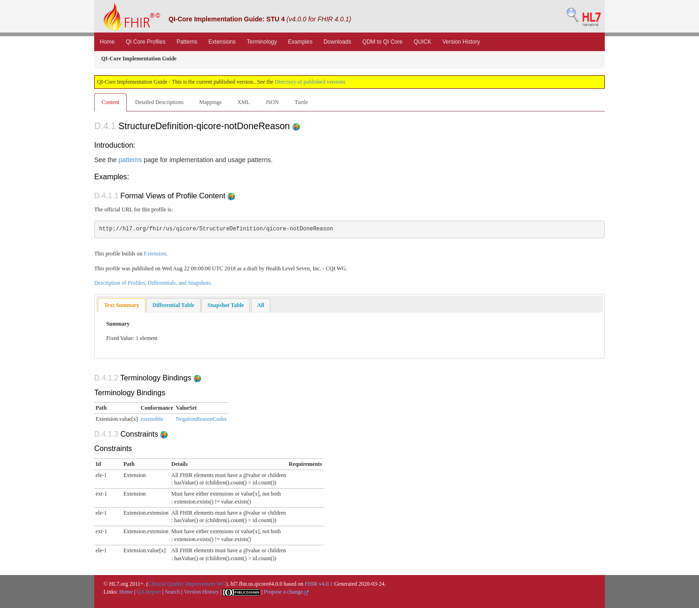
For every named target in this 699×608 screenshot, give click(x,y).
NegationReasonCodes (201, 419)
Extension (155, 253)
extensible (152, 419)
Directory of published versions (310, 81)
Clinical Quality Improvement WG (187, 584)
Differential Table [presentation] (173, 305)
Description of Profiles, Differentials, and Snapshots (152, 283)
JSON (272, 102)
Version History (461, 42)
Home (107, 42)
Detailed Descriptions (159, 102)
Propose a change (286, 591)
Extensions (222, 42)
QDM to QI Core (382, 42)
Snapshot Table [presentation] (225, 305)
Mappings (210, 102)
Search (172, 591)
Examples (300, 42)
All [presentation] (260, 305)
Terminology (262, 42)
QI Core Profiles (145, 42)
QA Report (148, 591)
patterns (130, 159)
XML (243, 102)
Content (110, 102)
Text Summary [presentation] (121, 305)
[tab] (121, 305)
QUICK (422, 42)
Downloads (337, 42)
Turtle (301, 102)
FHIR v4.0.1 (319, 584)
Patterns (186, 42)
